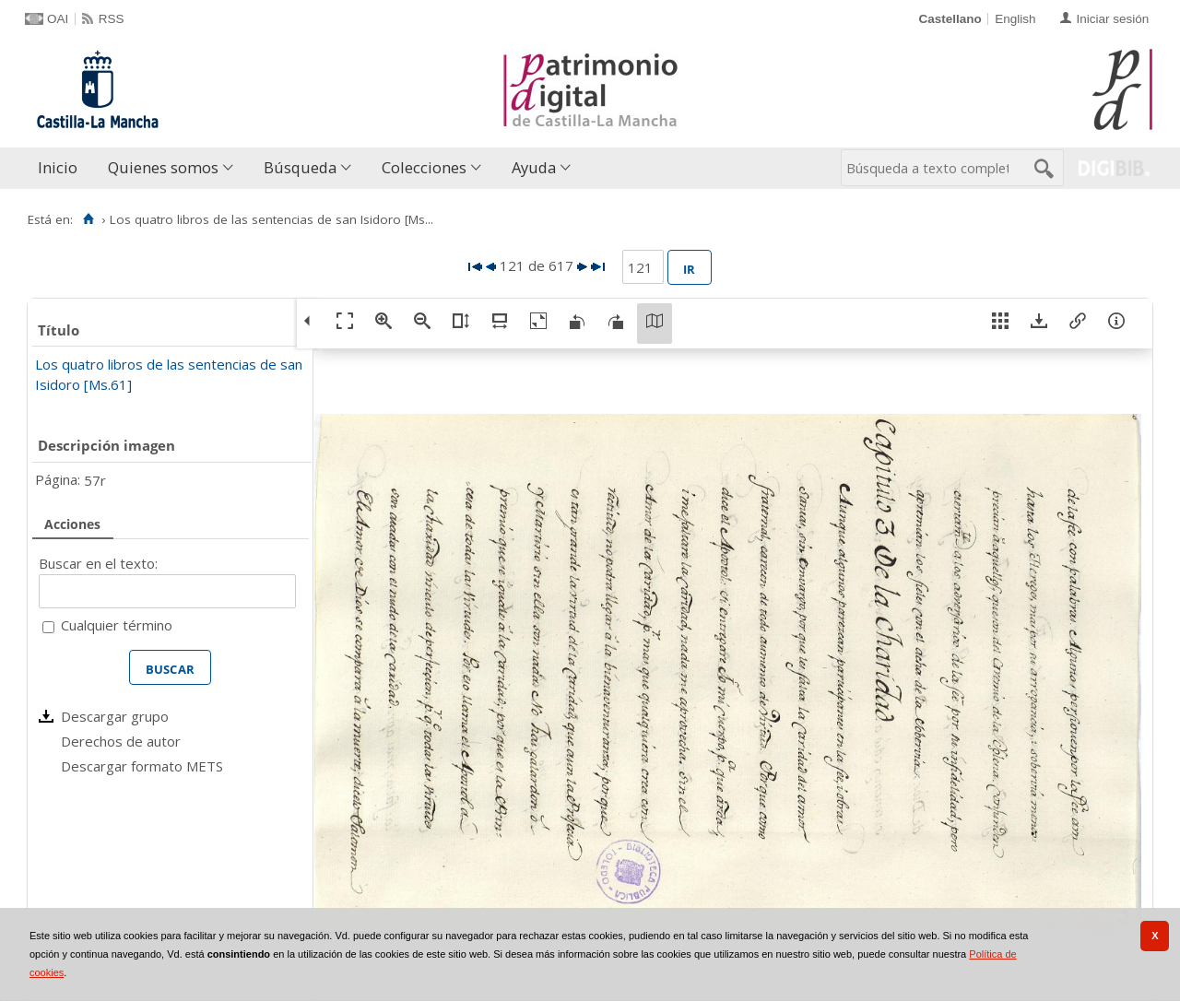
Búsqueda (300, 167)
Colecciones (424, 167)
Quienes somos (163, 167)
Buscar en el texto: (98, 563)
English (1015, 19)
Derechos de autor (121, 741)
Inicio (57, 167)
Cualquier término (116, 625)
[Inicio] (88, 219)
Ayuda (534, 167)
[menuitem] (61, 168)
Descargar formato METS (142, 766)
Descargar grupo (115, 716)
